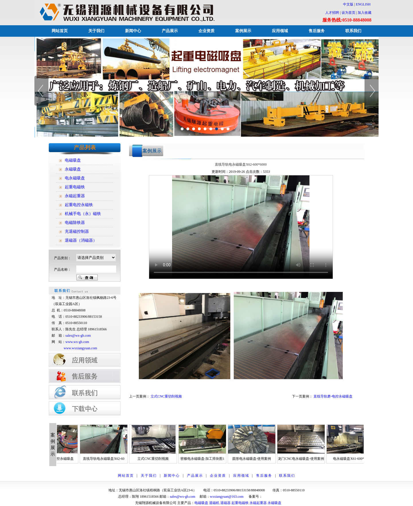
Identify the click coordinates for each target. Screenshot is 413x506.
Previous (41, 91)
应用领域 (280, 31)
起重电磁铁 (240, 503)
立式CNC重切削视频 (166, 396)
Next (372, 91)
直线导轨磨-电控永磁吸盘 (332, 396)
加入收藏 (364, 13)
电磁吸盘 (201, 503)
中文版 (346, 4)
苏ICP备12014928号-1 (278, 497)
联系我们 (353, 31)
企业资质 (206, 31)
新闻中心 (133, 31)
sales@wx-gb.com (78, 336)
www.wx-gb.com (77, 342)
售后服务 (317, 31)
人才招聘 (332, 13)
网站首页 (60, 31)
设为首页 (348, 13)
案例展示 (243, 31)
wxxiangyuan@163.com (226, 497)
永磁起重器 (258, 503)
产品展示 (170, 31)
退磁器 (225, 503)
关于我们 (96, 31)
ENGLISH (363, 4)
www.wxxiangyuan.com (80, 348)
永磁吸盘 (274, 503)
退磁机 (214, 503)
